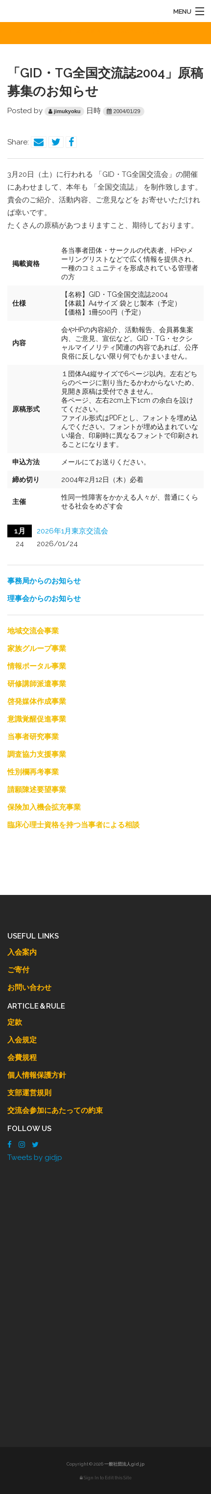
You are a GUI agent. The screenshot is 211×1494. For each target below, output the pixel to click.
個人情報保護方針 (36, 1075)
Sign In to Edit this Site (106, 1477)
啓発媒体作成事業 (36, 701)
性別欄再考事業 (33, 772)
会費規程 (22, 1057)
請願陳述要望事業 (36, 789)
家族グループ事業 (36, 648)
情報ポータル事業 (36, 666)
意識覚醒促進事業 (36, 719)
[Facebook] (9, 1144)
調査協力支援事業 (36, 754)
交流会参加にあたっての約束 (55, 1110)
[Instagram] (22, 1144)
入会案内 (22, 952)
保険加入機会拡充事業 (44, 807)
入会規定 (22, 1040)
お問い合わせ (29, 987)
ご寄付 (18, 969)
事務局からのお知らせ (44, 581)
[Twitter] (35, 1144)
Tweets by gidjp (34, 1157)
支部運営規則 (29, 1092)
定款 (14, 1022)
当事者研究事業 (33, 736)
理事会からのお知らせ (44, 598)
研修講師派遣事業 (36, 683)
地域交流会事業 (33, 631)
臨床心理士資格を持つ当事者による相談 (73, 824)
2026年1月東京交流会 (72, 531)
